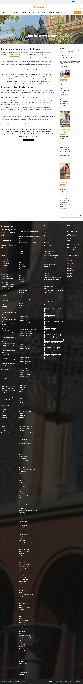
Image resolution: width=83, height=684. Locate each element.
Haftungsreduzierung (23, 452)
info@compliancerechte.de (74, 241)
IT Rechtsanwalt (47, 253)
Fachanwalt (21, 413)
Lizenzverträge (22, 512)
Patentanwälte (22, 540)
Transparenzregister (23, 620)
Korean (71, 273)
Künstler (20, 499)
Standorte (3, 409)
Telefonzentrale (22, 611)
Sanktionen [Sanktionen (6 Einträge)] (47, 350)
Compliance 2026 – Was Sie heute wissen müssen (65, 79)
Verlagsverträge (22, 646)
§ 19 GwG (21, 251)
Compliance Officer (23, 337)
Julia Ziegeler (5, 392)
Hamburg (4, 422)
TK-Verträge (21, 618)
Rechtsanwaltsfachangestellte (26, 566)
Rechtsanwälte (22, 562)
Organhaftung (22, 538)
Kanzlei (2, 302)
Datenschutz (5, 306)
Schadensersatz (22, 583)
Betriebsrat (21, 305)
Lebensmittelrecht (23, 506)
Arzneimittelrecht (23, 286)
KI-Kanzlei (46, 242)
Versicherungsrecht (23, 648)
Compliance (6, 12)
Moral (20, 523)
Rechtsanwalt (22, 560)
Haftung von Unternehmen (25, 448)
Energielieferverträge (23, 402)
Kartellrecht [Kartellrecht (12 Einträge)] (47, 342)
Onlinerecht (21, 536)
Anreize (20, 275)
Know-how (21, 493)
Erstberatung (5, 259)
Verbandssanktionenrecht (25, 637)
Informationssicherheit (24, 463)
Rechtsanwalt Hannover (49, 262)
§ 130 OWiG (21, 249)
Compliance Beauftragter (25, 322)
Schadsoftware (22, 586)
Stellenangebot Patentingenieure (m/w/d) (8, 336)
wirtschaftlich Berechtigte (25, 670)
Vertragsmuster (47, 266)
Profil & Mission (4, 378)
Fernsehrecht (22, 417)
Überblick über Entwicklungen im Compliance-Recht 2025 (29, 239)
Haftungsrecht (22, 450)
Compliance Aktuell (49, 12)
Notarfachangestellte (24, 532)
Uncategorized (22, 627)
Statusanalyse (22, 601)
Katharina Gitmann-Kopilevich (9, 397)
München (4, 428)
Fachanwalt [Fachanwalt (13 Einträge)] (61, 326)
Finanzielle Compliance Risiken (26, 424)
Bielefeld (4, 413)
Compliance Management (25, 331)
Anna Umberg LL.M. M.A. (7, 382)
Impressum (4, 308)
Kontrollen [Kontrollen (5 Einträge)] (53, 342)
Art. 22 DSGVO (22, 281)
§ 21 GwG (21, 255)
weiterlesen (65, 107)
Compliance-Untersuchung (25, 372)
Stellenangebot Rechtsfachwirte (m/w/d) (8, 355)
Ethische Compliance (24, 407)
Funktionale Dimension (24, 428)
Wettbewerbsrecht (23, 663)
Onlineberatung (5, 263)
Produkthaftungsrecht (24, 555)
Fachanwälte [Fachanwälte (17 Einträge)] (47, 329)
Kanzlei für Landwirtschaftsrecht (51, 257)
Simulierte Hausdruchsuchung (26, 594)
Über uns (40, 12)
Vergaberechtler (48, 294)
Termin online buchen (6, 432)
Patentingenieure (23, 545)
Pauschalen (4, 265)
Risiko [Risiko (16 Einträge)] (59, 347)
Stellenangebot (22, 603)
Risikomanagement (23, 579)
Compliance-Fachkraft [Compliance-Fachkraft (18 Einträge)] (49, 313)
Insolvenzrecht (22, 465)
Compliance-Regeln (23, 368)
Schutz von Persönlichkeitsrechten (27, 588)
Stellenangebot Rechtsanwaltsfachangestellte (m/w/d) (9, 350)
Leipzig (3, 426)
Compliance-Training (24, 370)
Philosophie (21, 553)
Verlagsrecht (22, 644)
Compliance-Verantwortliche (25, 374)
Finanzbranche (22, 422)
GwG (20, 445)
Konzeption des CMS (23, 495)
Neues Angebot (5, 261)
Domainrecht (22, 396)
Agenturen (21, 264)
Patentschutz (22, 547)
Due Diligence (22, 400)
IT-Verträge (21, 478)
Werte (20, 659)
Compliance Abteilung (24, 316)
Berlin (3, 411)
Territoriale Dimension (24, 614)
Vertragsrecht (47, 297)
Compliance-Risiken (14, 56)
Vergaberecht (22, 640)
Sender (20, 592)
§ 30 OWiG (21, 258)
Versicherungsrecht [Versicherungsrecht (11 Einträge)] (55, 352)
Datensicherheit (22, 387)
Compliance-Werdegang (24, 378)
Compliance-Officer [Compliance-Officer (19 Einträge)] (48, 321)
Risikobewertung (22, 577)
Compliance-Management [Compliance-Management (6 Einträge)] (49, 316)
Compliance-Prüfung (7, 288)
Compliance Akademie (6, 272)
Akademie (77, 12)
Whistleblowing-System (24, 668)
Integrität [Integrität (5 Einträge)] (56, 337)
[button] (9, 12)
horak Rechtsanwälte (49, 251)
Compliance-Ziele (6, 293)
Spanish (71, 263)
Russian (71, 276)
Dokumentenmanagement (25, 394)
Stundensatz (5, 267)
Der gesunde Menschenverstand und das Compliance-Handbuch (65, 131)
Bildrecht (21, 309)
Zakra (18, 681)
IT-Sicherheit (22, 476)
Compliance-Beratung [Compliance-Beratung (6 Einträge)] (59, 311)
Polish (70, 268)
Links (3, 407)
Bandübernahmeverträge (24, 299)
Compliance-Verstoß (24, 376)
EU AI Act (21, 409)
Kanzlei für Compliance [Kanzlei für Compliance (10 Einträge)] (59, 339)
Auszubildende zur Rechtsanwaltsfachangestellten (30, 296)
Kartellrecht (21, 482)
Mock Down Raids (23, 521)
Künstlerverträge (22, 501)
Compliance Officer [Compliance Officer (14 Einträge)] (48, 324)
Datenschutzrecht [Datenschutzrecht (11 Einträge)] (48, 326)
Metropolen (21, 519)
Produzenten (22, 558)
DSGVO (20, 398)
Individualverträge (23, 458)
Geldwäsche (21, 430)
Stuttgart (4, 430)
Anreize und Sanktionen (7, 280)
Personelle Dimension (24, 549)
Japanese (71, 270)
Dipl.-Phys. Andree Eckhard (8, 388)
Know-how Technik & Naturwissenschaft (6, 368)
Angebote (32, 12)
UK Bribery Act (22, 622)
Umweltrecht (22, 624)
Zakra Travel (10, 681)
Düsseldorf (4, 417)
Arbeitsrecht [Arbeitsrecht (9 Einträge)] (47, 308)
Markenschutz (22, 514)
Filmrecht (21, 420)
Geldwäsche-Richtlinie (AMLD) (26, 432)
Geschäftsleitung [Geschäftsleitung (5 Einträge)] (48, 334)
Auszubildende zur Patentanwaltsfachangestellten (30, 294)
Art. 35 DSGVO (22, 284)
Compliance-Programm (7, 286)
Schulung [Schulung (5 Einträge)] (53, 350)
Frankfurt (4, 420)
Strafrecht (21, 605)
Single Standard (22, 596)
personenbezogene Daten (25, 551)
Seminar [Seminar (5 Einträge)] (58, 350)
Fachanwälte (22, 415)
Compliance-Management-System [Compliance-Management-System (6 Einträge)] (51, 318)
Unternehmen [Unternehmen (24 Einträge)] (47, 352)
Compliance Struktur (23, 353)
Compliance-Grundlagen (24, 357)
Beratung (21, 303)
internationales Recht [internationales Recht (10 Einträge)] (49, 339)
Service (65, 12)
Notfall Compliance (23, 534)
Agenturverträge (22, 266)
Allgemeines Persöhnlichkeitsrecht (27, 271)
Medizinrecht (47, 260)
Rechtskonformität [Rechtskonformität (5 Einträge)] (48, 347)
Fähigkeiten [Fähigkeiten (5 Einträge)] (54, 329)
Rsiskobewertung (22, 581)
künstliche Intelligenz (23, 504)
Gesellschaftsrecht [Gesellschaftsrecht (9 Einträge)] (56, 334)
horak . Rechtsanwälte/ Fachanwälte (52, 277)
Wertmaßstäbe (22, 661)
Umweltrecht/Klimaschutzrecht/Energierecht (54, 290)
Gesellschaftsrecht (23, 441)
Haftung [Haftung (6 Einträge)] (51, 337)
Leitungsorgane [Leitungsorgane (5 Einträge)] (59, 342)
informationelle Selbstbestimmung (27, 460)
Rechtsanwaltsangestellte (25, 564)
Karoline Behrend (6, 395)
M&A (45, 288)
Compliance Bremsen (24, 325)
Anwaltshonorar (5, 403)
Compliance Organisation (25, 340)
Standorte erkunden (31, 2)
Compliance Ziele (23, 355)
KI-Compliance (4, 365)
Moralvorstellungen (23, 525)
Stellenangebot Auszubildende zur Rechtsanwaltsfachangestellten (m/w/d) (9, 322)
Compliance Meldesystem (25, 335)
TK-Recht (21, 616)
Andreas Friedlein (6, 380)
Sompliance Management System (27, 599)
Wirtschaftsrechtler (48, 301)
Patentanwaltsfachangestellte (26, 542)
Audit (20, 288)
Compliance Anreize (23, 318)
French (70, 262)
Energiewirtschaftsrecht (24, 404)
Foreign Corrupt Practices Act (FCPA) (27, 426)
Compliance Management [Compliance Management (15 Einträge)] (58, 321)
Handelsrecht (47, 275)
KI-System (21, 489)
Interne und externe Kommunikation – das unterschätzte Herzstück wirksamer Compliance (65, 183)
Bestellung (3, 255)
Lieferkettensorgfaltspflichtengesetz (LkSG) (29, 510)
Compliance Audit (23, 320)
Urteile (20, 633)
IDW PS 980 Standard (23, 456)
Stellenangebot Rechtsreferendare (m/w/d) (8, 359)
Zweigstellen (21, 674)
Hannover (4, 424)
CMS (20, 312)
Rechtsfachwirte (22, 568)
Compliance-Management (19, 12)
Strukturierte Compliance (24, 607)
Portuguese (72, 267)
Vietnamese (72, 272)
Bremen (4, 415)
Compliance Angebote (6, 276)
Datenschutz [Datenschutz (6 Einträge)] (56, 324)
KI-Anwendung (22, 486)
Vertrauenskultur (22, 655)
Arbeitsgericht (22, 277)
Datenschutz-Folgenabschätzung (26, 383)
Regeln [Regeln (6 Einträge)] (55, 347)
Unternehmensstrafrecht (24, 629)
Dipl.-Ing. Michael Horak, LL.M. (8, 386)
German (71, 258)
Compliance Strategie (24, 350)
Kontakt (59, 12)
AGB (2, 247)
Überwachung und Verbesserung (6, 299)
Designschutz (22, 389)
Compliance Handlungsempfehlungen (27, 329)
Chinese (71, 275)
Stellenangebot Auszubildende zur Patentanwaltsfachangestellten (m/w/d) (9, 315)
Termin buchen (19, 2)
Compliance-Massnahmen (25, 361)
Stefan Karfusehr (6, 399)
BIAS (20, 307)
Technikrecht (22, 609)
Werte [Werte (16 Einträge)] (59, 355)
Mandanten (3, 376)
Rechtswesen (22, 573)
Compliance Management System (27, 333)
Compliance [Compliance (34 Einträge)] (59, 308)
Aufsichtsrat (21, 292)
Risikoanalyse (22, 575)
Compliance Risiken (23, 346)
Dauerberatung (5, 257)
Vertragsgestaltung (23, 650)
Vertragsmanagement (24, 653)
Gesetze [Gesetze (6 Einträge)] (46, 337)
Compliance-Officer (23, 363)
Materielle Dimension (23, 517)
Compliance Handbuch (24, 327)
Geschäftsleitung (23, 439)
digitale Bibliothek (23, 391)
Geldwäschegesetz (23, 435)
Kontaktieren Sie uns (5, 374)
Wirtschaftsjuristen (23, 672)
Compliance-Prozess (23, 366)
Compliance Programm (24, 342)
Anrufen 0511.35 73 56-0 (6, 2)
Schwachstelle (22, 590)
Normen (20, 530)
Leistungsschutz (22, 508)
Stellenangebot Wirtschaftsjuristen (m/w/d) (8, 362)
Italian (70, 265)
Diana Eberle (5, 384)
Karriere (3, 311)
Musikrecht (21, 527)
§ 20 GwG (21, 253)
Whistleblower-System (24, 665)
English (70, 260)
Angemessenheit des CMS (25, 273)
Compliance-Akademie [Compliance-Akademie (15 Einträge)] (49, 311)
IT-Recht (21, 473)
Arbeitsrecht (21, 279)
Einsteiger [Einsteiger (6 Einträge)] (55, 326)
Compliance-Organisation (8, 284)
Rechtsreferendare (23, 571)
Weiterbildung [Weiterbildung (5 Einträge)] (53, 355)
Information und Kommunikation (5, 296)
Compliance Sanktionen (24, 348)
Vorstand (21, 657)
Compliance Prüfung (23, 344)
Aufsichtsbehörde (23, 290)
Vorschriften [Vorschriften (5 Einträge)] (47, 355)
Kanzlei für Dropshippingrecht (51, 238)
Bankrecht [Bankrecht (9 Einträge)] (53, 308)
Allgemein (21, 268)
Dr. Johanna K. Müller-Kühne (8, 390)
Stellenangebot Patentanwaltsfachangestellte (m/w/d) (9, 332)
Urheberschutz (22, 631)
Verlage (20, 642)
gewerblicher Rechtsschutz (25, 443)
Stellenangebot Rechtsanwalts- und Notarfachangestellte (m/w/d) (9, 345)
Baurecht (46, 229)
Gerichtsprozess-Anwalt (49, 249)
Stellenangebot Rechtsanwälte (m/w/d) (9, 340)
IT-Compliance (22, 471)
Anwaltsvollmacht (6, 405)
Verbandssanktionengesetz (25, 635)
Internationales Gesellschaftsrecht (27, 469)
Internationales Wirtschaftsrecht (51, 279)
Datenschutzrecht (23, 385)
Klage (20, 491)
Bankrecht (21, 301)
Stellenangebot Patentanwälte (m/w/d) (9, 327)
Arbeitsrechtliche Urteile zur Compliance (28, 242)
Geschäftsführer (22, 437)
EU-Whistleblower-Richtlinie (25, 411)
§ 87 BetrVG (21, 260)
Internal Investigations (24, 467)
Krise (20, 497)
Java (20, 480)
